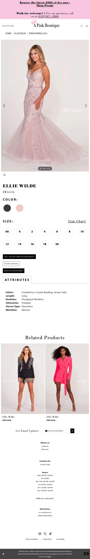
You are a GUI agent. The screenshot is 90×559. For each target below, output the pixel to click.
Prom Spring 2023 (38, 33)
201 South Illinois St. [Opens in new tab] (45, 512)
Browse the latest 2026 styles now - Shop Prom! (45, 4)
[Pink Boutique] (45, 24)
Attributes (17, 280)
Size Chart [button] (77, 221)
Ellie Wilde (20, 33)
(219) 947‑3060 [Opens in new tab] (45, 464)
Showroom (45, 449)
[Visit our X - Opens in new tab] (45, 533)
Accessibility (60, 539)
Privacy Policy (47, 539)
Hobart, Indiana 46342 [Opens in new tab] (45, 515)
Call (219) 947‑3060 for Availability (19, 257)
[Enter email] (56, 431)
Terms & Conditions (32, 539)
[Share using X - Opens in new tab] (4, 175)
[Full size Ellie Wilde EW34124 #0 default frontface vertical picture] (45, 105)
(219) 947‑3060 (8, 26)
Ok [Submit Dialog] (86, 554)
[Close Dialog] (3, 554)
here (49, 556)
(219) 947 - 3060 (48, 16)
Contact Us (45, 446)
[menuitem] (8, 26)
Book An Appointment (13, 271)
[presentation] (23, 379)
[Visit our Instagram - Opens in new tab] (40, 533)
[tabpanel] (45, 105)
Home (8, 33)
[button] (81, 26)
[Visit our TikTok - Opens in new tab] (50, 533)
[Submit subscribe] (72, 431)
